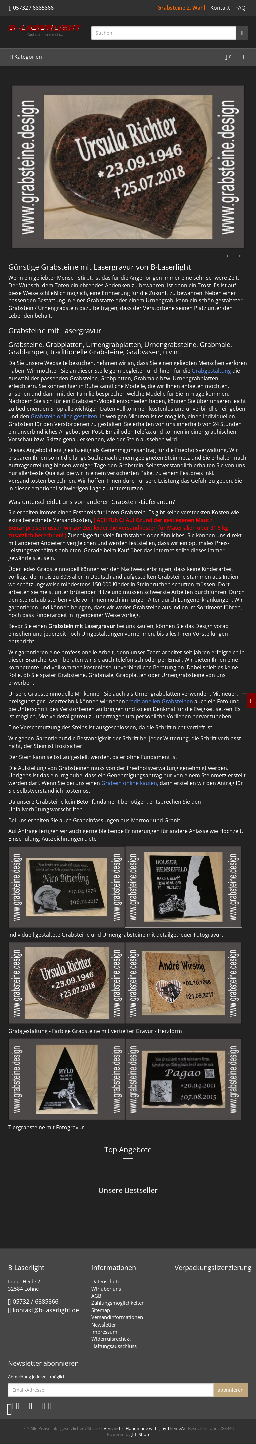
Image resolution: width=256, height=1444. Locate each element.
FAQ (240, 7)
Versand (112, 1428)
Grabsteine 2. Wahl (181, 7)
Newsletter (103, 1324)
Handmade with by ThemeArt (156, 1428)
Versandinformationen (117, 1317)
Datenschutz (105, 1281)
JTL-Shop (140, 1434)
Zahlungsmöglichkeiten (118, 1302)
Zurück (228, 256)
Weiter (240, 256)
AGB (96, 1295)
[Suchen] (163, 33)
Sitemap (100, 1310)
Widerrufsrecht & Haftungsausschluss (114, 1342)
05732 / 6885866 (33, 7)
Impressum (104, 1331)
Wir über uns (106, 1288)
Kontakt (220, 7)
